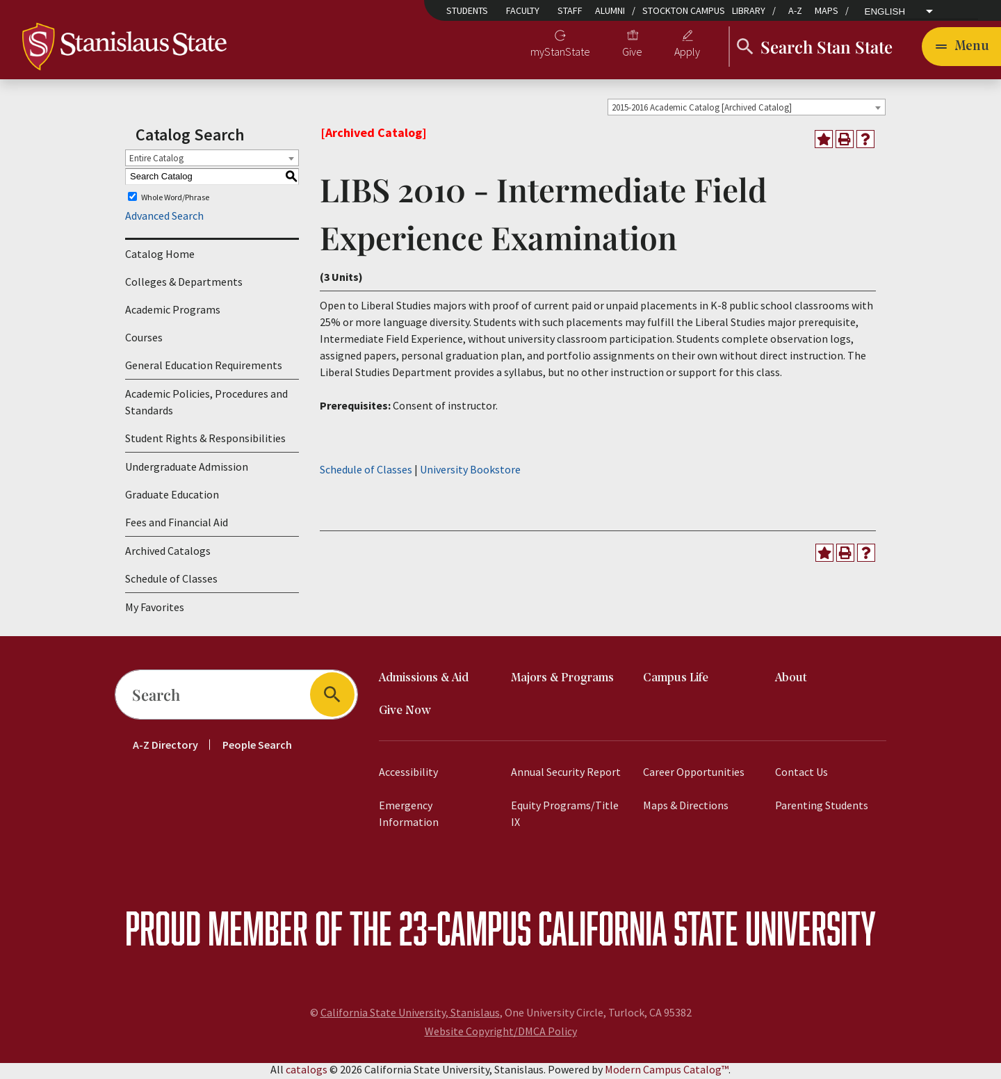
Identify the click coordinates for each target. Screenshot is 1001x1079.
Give (632, 53)
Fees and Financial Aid (176, 525)
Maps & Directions (686, 808)
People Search (257, 747)
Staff (570, 10)
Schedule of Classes (171, 581)
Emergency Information (409, 816)
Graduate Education (172, 497)
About (791, 681)
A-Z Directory (165, 747)
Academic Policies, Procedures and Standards (206, 404)
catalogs (306, 1072)
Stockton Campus (683, 10)
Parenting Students (821, 808)
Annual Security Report (566, 774)
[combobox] (747, 109)
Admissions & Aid (424, 681)
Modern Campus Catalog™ (667, 1072)
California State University (707, 930)
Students (467, 10)
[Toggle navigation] (961, 47)
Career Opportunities (693, 774)
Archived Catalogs (168, 553)
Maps (826, 10)
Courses (144, 340)
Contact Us (801, 774)
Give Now (405, 713)
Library (748, 10)
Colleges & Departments (184, 284)
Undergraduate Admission (186, 469)
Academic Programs (172, 312)
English (885, 12)
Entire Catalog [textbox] (156, 160)
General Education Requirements (203, 368)
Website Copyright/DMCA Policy (501, 1034)
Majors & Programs (562, 681)
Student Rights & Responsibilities (205, 441)
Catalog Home (160, 256)
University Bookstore (470, 471)
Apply (687, 53)
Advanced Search (164, 218)
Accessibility (408, 774)
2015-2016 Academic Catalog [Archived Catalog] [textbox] (702, 109)
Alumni (610, 10)
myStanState (560, 53)
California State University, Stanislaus (410, 1015)
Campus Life (675, 681)
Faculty (522, 10)
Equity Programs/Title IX (565, 816)
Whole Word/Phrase (175, 199)
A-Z (795, 10)
